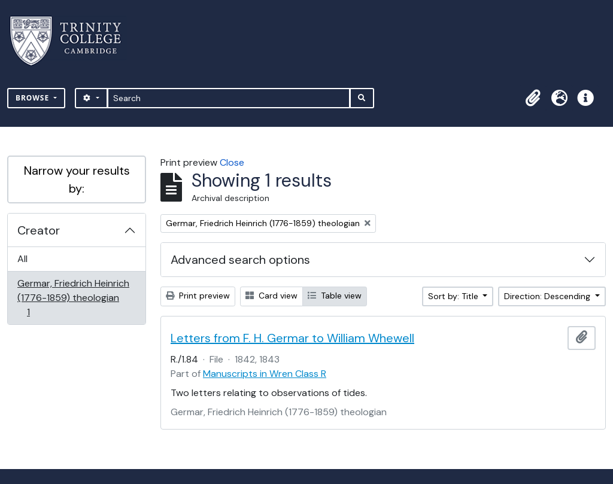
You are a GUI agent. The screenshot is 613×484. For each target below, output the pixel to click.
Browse (33, 98)
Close (232, 162)
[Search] (229, 98)
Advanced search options (240, 259)
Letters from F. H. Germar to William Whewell (292, 338)
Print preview (198, 295)
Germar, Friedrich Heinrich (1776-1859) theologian (73, 297)
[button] (533, 98)
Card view (271, 295)
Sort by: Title (454, 296)
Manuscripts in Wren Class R (264, 373)
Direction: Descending (548, 296)
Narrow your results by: (77, 179)
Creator (38, 230)
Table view (335, 295)
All (22, 258)
